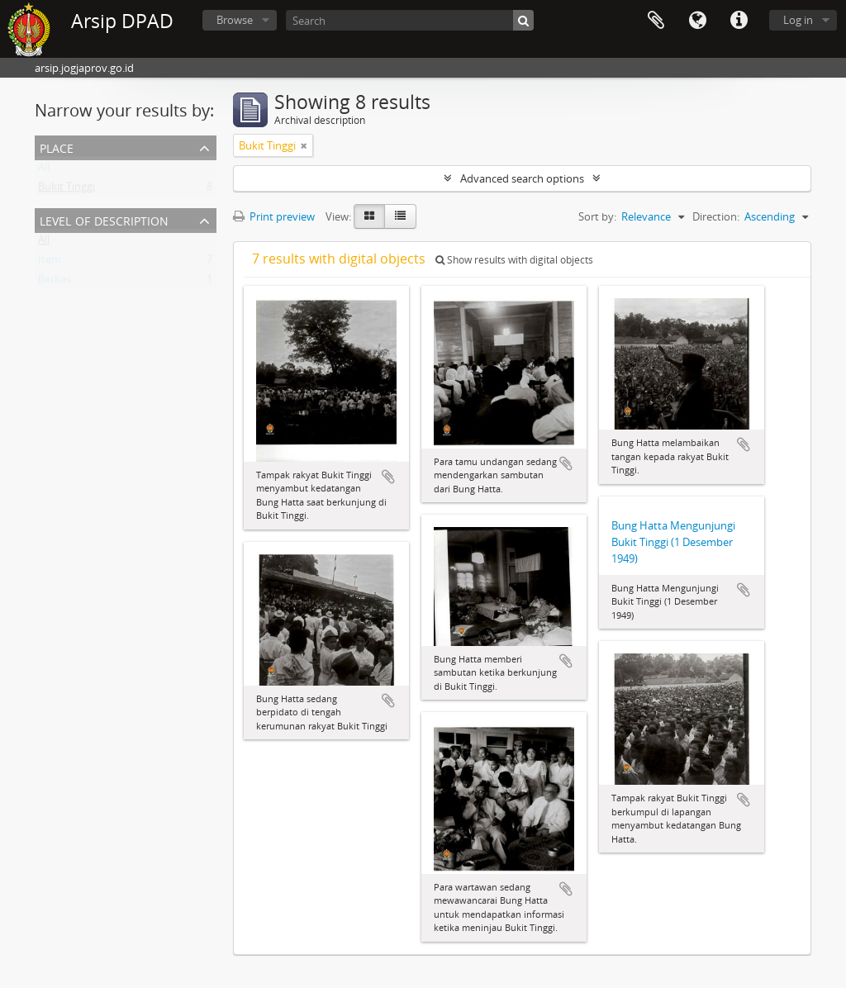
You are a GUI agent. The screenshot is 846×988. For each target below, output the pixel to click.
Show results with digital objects (514, 260)
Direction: (715, 216)
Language (697, 20)
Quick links (738, 20)
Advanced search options (522, 178)
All (44, 170)
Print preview (274, 216)
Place (57, 146)
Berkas (54, 282)
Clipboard (656, 20)
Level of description (104, 219)
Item (49, 262)
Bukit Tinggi (66, 190)
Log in (798, 19)
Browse (234, 19)
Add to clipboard (388, 476)
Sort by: (597, 216)
